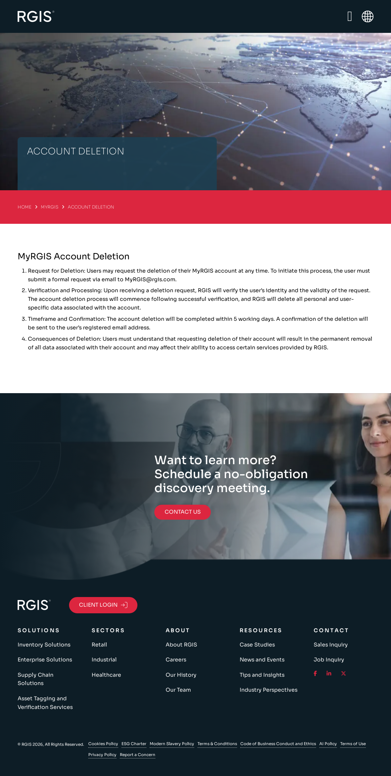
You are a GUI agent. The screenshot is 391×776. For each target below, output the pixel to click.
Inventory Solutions (44, 645)
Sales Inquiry (331, 645)
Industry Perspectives (268, 690)
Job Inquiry (329, 659)
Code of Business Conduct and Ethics (278, 743)
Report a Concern (137, 754)
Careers (176, 659)
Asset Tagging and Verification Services (45, 703)
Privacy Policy (102, 754)
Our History (181, 675)
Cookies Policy (103, 743)
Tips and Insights (262, 675)
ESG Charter (133, 743)
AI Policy (328, 743)
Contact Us (183, 512)
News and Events (262, 659)
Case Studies (257, 645)
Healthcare (106, 675)
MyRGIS (49, 207)
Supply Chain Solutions (35, 679)
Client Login (103, 605)
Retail (99, 645)
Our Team (178, 690)
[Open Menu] (349, 17)
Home (25, 207)
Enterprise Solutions (45, 659)
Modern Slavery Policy (172, 743)
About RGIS (181, 645)
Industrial (104, 659)
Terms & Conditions (217, 743)
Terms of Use (353, 743)
